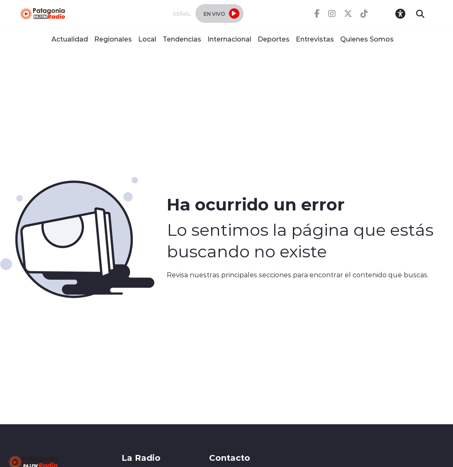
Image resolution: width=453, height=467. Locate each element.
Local (147, 38)
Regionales (113, 38)
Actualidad (69, 38)
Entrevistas (315, 38)
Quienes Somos (367, 38)
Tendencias (182, 38)
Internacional (229, 38)
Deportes (274, 38)
